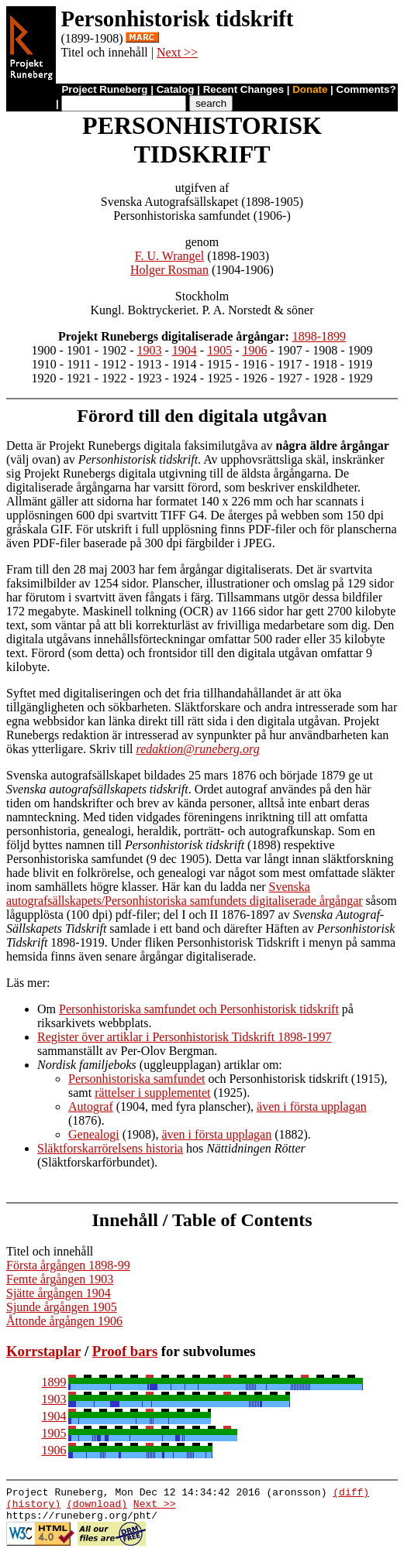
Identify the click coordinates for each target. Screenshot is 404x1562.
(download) (97, 1508)
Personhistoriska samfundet (136, 1078)
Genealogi (93, 1134)
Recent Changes (243, 89)
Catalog (176, 89)
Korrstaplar (43, 1351)
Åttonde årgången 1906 (64, 1320)
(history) (33, 1508)
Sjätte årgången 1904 (58, 1293)
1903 (149, 350)
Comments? (366, 89)
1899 (54, 1382)
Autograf (90, 1106)
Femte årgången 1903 (59, 1279)
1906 (254, 350)
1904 (184, 350)
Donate (309, 89)
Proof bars (124, 1351)
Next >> (177, 52)
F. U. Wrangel (169, 255)
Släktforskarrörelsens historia (110, 1148)
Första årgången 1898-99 (68, 1265)
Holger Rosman (169, 269)
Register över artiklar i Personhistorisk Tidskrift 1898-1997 (184, 1036)
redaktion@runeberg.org (198, 748)
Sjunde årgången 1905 (61, 1307)
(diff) (351, 1494)
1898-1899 (319, 336)
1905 (219, 350)
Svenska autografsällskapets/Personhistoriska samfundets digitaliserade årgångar (184, 893)
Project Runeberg (104, 89)
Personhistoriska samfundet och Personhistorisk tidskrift (199, 1009)
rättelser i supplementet (152, 1092)
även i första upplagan (312, 1106)
